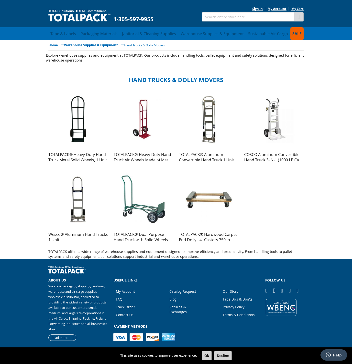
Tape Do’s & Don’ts (238, 297)
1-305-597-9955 (133, 19)
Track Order (125, 305)
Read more (59, 336)
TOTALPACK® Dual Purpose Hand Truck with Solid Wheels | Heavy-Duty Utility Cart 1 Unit (142, 235)
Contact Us (124, 313)
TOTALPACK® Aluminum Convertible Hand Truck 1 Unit (206, 155)
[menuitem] (60, 33)
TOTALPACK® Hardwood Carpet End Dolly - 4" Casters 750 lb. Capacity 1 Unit (208, 235)
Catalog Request (182, 290)
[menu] (176, 33)
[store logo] (79, 16)
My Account (277, 9)
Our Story (230, 290)
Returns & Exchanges (178, 308)
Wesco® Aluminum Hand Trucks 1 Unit (78, 235)
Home (53, 44)
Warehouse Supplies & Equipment (91, 44)
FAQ (119, 297)
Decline (223, 355)
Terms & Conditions (239, 313)
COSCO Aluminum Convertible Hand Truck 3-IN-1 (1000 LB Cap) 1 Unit (273, 155)
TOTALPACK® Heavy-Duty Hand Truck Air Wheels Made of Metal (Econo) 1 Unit (142, 155)
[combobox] (248, 16)
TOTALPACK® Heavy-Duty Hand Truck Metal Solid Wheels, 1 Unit (77, 155)
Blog (172, 297)
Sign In (257, 9)
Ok (206, 355)
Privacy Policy (233, 305)
